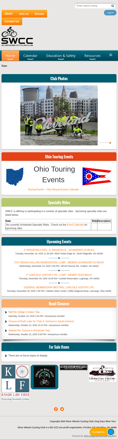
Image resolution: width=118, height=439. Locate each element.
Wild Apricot (89, 436)
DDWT (9, 13)
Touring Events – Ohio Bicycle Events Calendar (53, 189)
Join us (24, 13)
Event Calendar (75, 224)
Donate (39, 13)
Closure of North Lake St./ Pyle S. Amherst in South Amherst (41, 321)
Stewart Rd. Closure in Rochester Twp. (29, 330)
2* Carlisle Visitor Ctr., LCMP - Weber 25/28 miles (59, 275)
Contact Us (12, 21)
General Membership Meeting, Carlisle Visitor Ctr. (59, 287)
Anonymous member (55, 316)
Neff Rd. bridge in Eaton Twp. (24, 312)
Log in (110, 12)
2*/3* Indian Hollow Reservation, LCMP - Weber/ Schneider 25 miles (59, 262)
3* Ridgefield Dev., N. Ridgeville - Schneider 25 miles (59, 250)
